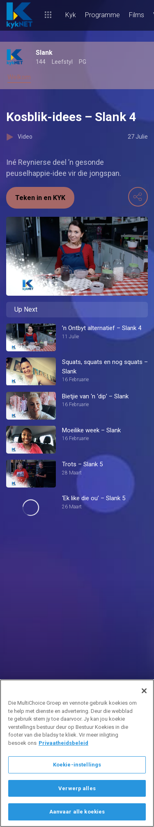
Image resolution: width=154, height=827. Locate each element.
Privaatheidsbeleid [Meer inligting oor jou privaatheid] (63, 743)
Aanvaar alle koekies (77, 812)
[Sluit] (144, 691)
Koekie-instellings (77, 765)
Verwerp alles (77, 788)
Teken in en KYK (40, 198)
